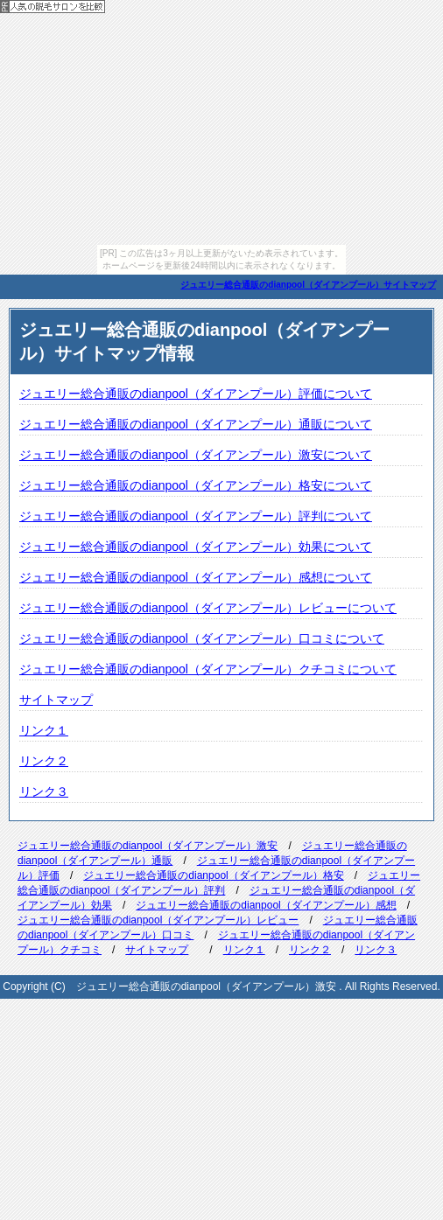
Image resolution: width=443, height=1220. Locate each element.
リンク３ (43, 791)
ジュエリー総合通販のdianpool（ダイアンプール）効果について (195, 547)
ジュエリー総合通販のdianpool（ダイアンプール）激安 (148, 846)
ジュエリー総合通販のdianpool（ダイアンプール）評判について (195, 516)
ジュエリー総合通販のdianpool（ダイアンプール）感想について (195, 577)
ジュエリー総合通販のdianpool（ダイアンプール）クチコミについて (208, 669)
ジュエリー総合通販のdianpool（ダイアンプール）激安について (195, 455)
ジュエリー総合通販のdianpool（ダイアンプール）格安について (195, 485)
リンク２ (43, 761)
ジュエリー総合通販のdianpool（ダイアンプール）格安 (213, 875)
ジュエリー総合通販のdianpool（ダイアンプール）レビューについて (208, 608)
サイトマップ (56, 700)
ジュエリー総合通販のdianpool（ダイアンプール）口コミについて (201, 638)
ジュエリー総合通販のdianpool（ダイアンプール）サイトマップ (308, 284)
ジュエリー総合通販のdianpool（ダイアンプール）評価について (195, 394)
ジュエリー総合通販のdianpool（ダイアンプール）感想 (266, 905)
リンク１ (43, 730)
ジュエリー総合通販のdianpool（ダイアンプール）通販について (195, 424)
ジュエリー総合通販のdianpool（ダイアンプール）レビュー (158, 920)
